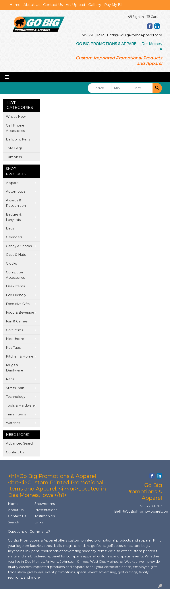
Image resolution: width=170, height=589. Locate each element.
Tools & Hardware (20, 405)
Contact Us (53, 5)
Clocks (11, 263)
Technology (15, 397)
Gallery (94, 5)
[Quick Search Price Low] (122, 88)
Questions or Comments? (29, 532)
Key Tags (13, 348)
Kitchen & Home (19, 356)
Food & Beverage (20, 312)
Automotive (15, 191)
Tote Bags (14, 148)
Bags (10, 228)
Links (39, 522)
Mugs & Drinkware (14, 367)
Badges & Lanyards (13, 217)
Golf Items (14, 330)
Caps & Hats (16, 255)
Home (15, 5)
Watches (13, 423)
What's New (16, 117)
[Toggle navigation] (7, 77)
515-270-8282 (93, 35)
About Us (31, 5)
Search (13, 522)
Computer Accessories (15, 275)
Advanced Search (20, 443)
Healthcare (15, 339)
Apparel (12, 183)
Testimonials (45, 516)
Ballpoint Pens (18, 139)
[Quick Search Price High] (142, 88)
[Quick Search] (100, 88)
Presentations (45, 510)
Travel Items (16, 414)
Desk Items (15, 286)
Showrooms (45, 504)
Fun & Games (16, 321)
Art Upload (75, 5)
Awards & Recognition (16, 203)
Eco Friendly (16, 295)
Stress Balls (15, 388)
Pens (10, 379)
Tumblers (14, 157)
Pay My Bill (114, 5)
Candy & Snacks (19, 246)
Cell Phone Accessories (15, 128)
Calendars (14, 237)
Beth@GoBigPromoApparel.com (134, 35)
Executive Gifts (17, 304)
